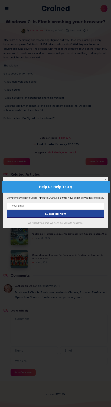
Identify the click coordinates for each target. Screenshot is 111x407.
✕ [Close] (106, 179)
